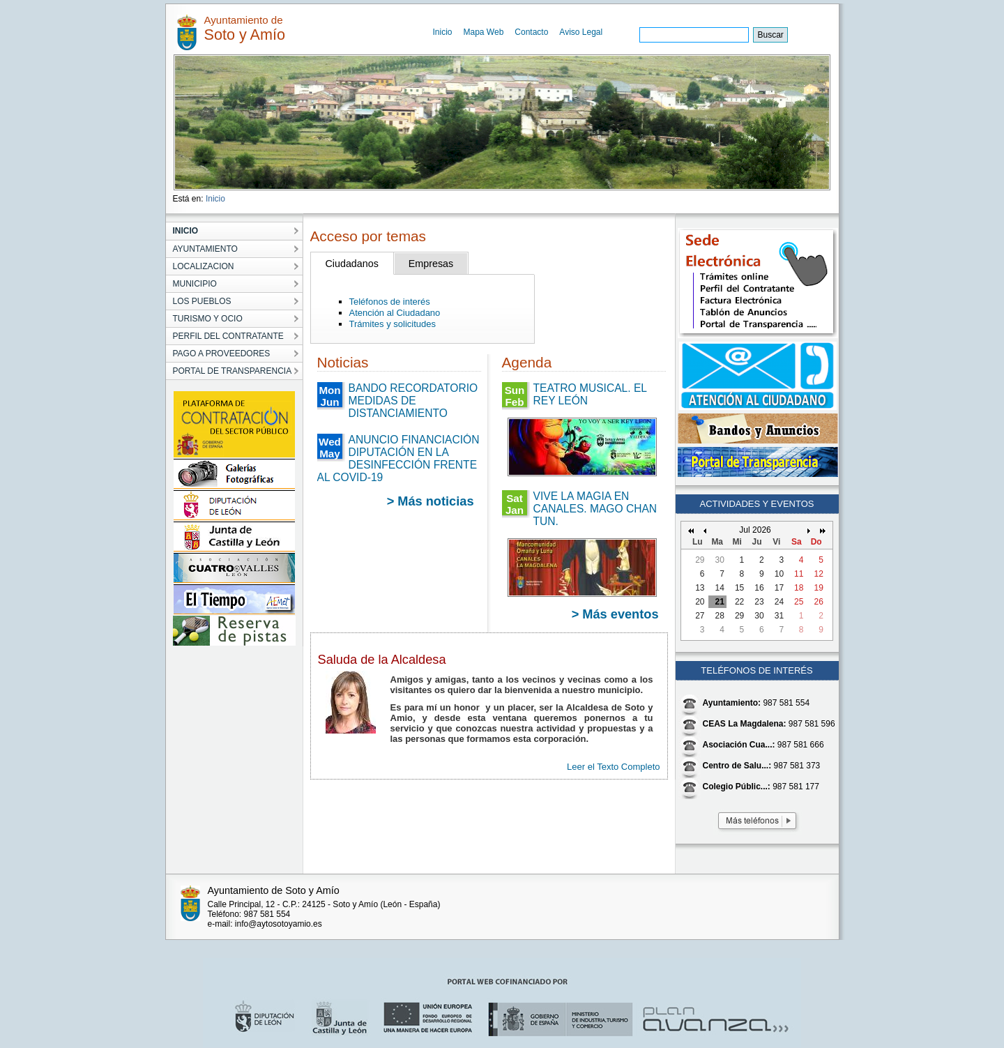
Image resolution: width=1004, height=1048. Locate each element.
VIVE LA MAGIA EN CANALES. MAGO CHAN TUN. (595, 508)
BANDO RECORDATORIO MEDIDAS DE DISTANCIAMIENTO (413, 400)
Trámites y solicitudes (392, 324)
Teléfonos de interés (389, 301)
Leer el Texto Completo (613, 766)
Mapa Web (484, 32)
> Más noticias (430, 501)
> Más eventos (615, 614)
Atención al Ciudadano (395, 312)
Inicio (442, 32)
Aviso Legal (580, 32)
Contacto (531, 32)
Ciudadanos (352, 263)
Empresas (431, 263)
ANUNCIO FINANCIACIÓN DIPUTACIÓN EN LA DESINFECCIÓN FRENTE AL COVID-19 (398, 458)
